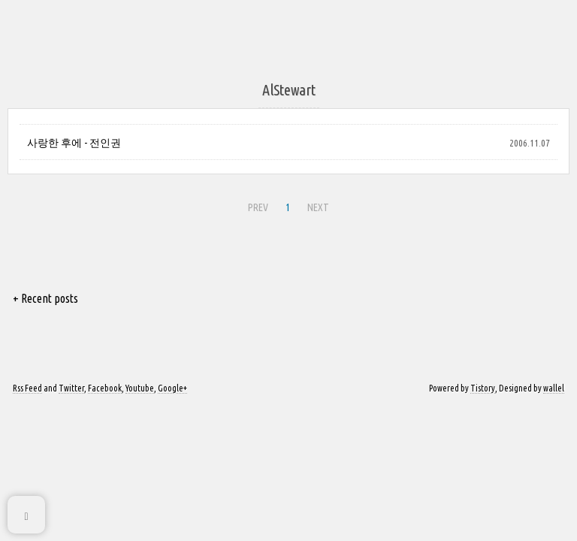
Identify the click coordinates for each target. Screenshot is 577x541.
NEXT (318, 207)
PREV (258, 207)
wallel (553, 388)
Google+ (172, 388)
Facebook (105, 388)
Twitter (71, 388)
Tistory (482, 388)
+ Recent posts (45, 298)
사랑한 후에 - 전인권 (74, 143)
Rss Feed (27, 388)
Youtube (139, 388)
